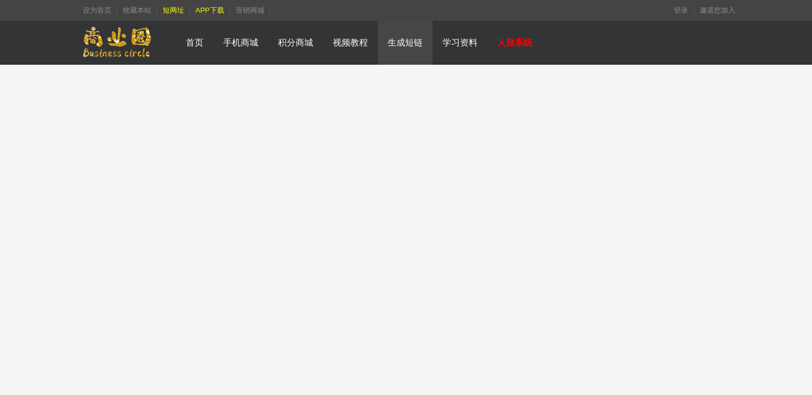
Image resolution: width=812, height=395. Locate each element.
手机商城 (240, 42)
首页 (194, 42)
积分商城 (295, 42)
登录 (681, 10)
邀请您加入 (717, 10)
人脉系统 (514, 42)
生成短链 (405, 42)
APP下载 (210, 10)
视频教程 (350, 42)
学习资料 (460, 42)
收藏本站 (137, 10)
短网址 (173, 10)
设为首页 (97, 10)
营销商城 (250, 10)
